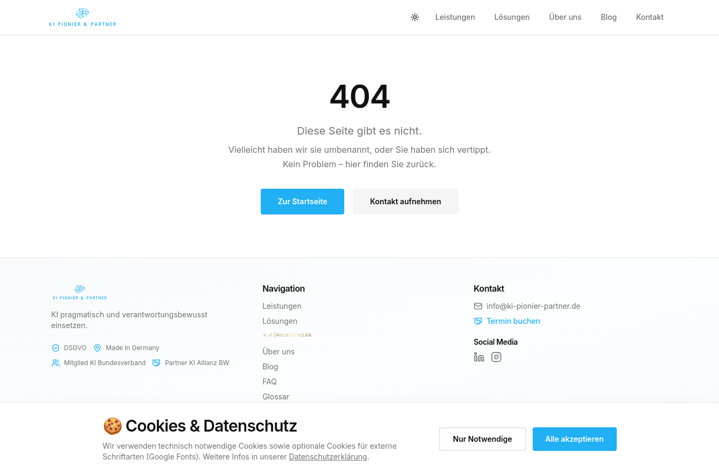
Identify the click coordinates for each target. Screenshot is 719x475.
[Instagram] (496, 357)
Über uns (565, 16)
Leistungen (455, 16)
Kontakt (649, 16)
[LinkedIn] (479, 357)
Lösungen (511, 16)
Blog (609, 16)
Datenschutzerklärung (328, 456)
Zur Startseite (302, 201)
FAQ (269, 381)
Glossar (275, 396)
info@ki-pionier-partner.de (533, 305)
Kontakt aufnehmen (405, 201)
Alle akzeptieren (575, 438)
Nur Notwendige (482, 438)
